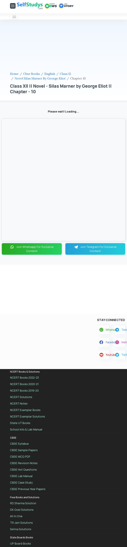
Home (14, 74)
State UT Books (20, 423)
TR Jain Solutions (21, 522)
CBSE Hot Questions (23, 469)
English (49, 74)
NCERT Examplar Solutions (27, 416)
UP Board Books (20, 543)
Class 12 (65, 74)
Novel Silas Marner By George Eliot (40, 78)
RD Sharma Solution (23, 503)
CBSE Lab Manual (21, 476)
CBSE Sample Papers (24, 450)
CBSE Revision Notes (24, 463)
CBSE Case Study (21, 482)
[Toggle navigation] (14, 16)
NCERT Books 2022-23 (24, 377)
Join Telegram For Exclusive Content (95, 249)
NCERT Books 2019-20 (24, 390)
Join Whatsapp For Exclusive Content (32, 249)
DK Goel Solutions (22, 510)
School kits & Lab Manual (26, 429)
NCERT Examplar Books (25, 410)
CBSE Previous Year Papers (27, 489)
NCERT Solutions (21, 397)
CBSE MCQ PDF (20, 456)
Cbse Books (31, 74)
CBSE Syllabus (19, 443)
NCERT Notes (19, 403)
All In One (16, 516)
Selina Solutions (20, 529)
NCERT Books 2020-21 (24, 384)
